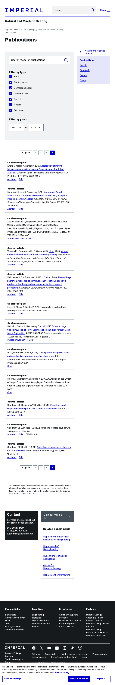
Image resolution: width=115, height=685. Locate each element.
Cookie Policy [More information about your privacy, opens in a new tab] (62, 673)
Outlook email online (15, 629)
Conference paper (20, 87)
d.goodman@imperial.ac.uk (20, 533)
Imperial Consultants (96, 635)
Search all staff (66, 626)
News (83, 80)
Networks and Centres (70, 620)
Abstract (11, 179)
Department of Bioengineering (51, 548)
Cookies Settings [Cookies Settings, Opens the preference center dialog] (12, 679)
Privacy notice (99, 654)
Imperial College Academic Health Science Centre (94, 617)
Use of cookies (39, 657)
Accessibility (51, 654)
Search (66, 60)
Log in (84, 657)
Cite (21, 179)
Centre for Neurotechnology (52, 567)
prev (27, 152)
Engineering (38, 614)
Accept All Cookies (78, 679)
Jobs (7, 623)
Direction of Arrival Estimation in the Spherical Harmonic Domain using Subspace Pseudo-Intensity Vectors (37, 195)
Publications (10, 32)
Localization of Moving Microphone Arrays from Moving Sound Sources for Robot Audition (35, 169)
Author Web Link (15, 238)
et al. (51, 251)
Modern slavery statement (74, 654)
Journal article (18, 93)
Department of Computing (56, 574)
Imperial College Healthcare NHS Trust (97, 631)
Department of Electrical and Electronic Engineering (56, 538)
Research (85, 70)
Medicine (36, 617)
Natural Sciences (40, 620)
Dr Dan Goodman (15, 527)
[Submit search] (92, 10)
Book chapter (18, 82)
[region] (57, 674)
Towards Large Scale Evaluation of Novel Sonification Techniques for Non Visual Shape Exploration (38, 330)
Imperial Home (11, 29)
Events (83, 75)
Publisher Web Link (16, 339)
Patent (15, 99)
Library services (13, 626)
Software (16, 110)
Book (14, 76)
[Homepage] (27, 10)
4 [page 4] (52, 152)
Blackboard (10, 614)
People (83, 65)
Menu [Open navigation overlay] (105, 10)
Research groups (27, 29)
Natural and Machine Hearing (26, 21)
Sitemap (36, 654)
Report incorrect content (64, 657)
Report (15, 104)
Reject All (101, 679)
